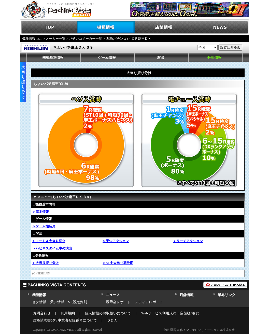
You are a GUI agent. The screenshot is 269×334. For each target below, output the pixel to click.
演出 (160, 58)
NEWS (220, 27)
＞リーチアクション (188, 241)
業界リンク (226, 295)
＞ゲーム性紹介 (43, 226)
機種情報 (106, 27)
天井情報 (57, 302)
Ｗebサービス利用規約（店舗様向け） (171, 313)
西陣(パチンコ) (117, 38)
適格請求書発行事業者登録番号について (65, 320)
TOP (48, 27)
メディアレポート (149, 302)
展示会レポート (118, 302)
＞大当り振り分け (45, 263)
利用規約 (68, 313)
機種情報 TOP (32, 38)
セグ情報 (39, 302)
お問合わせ (42, 313)
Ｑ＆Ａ (112, 320)
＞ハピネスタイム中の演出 (52, 248)
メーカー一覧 (55, 38)
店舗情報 (163, 27)
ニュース (113, 295)
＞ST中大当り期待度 (118, 263)
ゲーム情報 (107, 58)
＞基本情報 (40, 212)
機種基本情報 (53, 58)
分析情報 (214, 58)
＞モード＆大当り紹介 (48, 241)
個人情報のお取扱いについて (108, 313)
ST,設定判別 (77, 302)
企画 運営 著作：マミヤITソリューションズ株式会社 (199, 330)
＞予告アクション (116, 241)
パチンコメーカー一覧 (85, 38)
